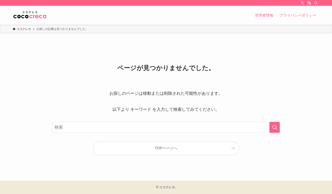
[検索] (316, 3)
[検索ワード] (166, 127)
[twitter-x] (302, 3)
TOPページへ (166, 148)
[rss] (309, 3)
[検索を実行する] (274, 127)
